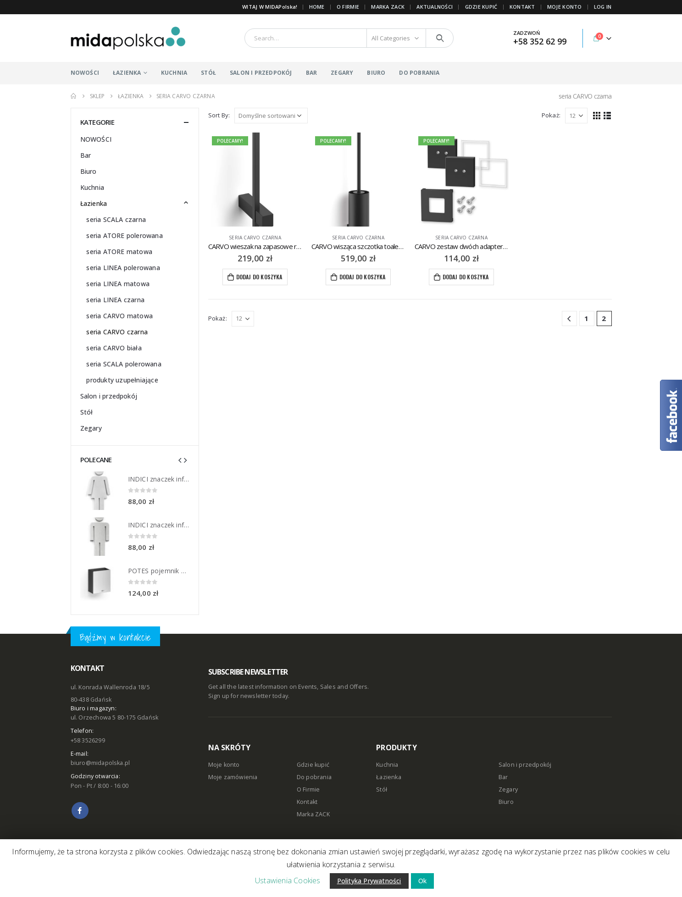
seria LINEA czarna (115, 299)
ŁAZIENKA (127, 73)
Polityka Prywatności (369, 880)
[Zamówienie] (271, 115)
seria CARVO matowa (119, 315)
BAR (311, 73)
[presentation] (180, 459)
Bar (85, 155)
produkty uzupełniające (122, 380)
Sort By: (219, 115)
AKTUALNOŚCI (434, 6)
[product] (255, 180)
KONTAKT (522, 6)
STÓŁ (208, 73)
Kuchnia (92, 187)
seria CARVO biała (113, 347)
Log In (603, 6)
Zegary (91, 428)
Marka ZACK (388, 6)
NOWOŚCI (85, 73)
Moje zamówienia (233, 777)
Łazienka (93, 203)
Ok (422, 880)
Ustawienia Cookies (288, 880)
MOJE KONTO (564, 6)
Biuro (88, 171)
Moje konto (224, 765)
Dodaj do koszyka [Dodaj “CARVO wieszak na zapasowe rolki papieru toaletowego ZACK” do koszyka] (259, 277)
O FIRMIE (348, 6)
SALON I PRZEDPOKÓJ (261, 73)
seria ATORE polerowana (124, 235)
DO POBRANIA (419, 73)
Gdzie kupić (313, 765)
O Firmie (308, 789)
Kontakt (307, 802)
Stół (86, 412)
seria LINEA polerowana (123, 267)
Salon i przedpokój (109, 396)
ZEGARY (342, 73)
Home (317, 6)
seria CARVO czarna (255, 237)
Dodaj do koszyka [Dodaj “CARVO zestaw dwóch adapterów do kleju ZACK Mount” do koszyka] (466, 277)
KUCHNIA (174, 73)
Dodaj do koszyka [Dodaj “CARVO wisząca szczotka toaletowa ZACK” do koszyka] (362, 277)
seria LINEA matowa (118, 283)
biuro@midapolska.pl (100, 763)
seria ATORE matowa (119, 251)
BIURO (376, 73)
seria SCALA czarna (116, 219)
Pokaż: (551, 115)
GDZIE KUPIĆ (481, 6)
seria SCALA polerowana (123, 364)
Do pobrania (314, 777)
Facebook (80, 810)
